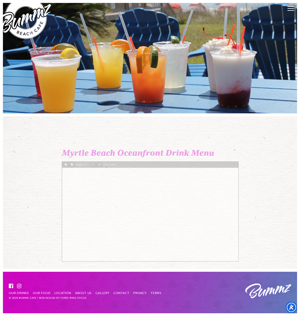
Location (62, 293)
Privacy (140, 293)
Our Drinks (19, 293)
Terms (156, 293)
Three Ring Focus (73, 298)
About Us (83, 293)
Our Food (41, 293)
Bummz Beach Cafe (28, 22)
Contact (121, 293)
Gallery (102, 293)
